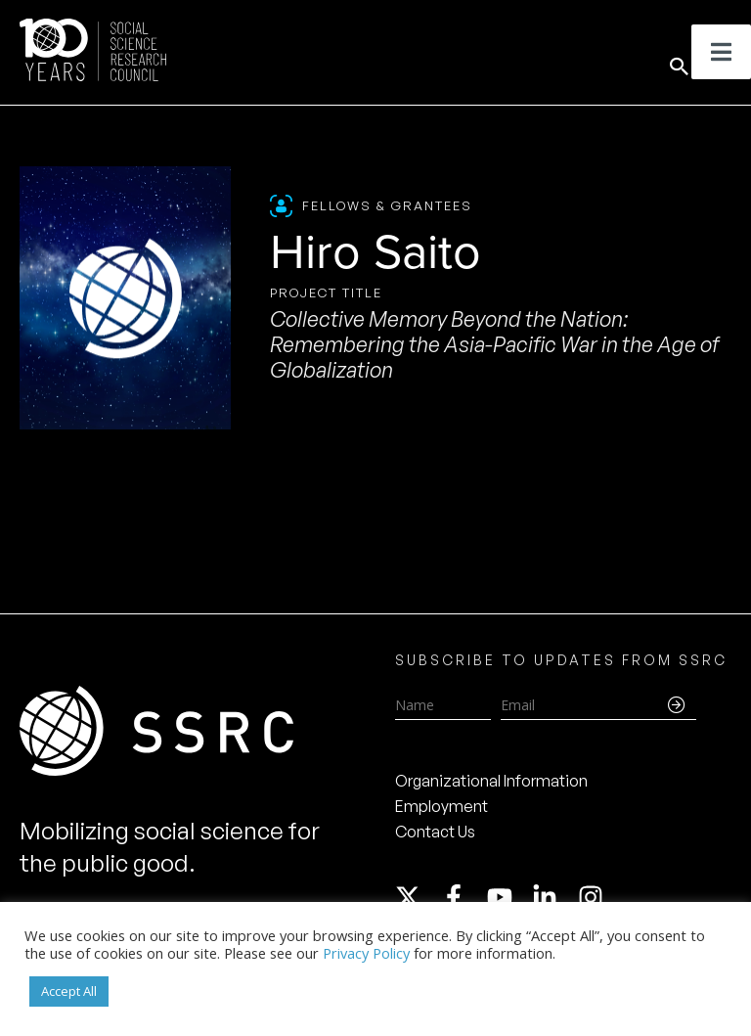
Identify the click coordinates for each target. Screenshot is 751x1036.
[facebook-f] (462, 897)
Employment (441, 806)
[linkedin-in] (553, 897)
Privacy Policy (366, 953)
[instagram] (594, 897)
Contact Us (435, 831)
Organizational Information (491, 780)
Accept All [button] (69, 991)
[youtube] (508, 897)
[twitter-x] (416, 897)
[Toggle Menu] (721, 51)
